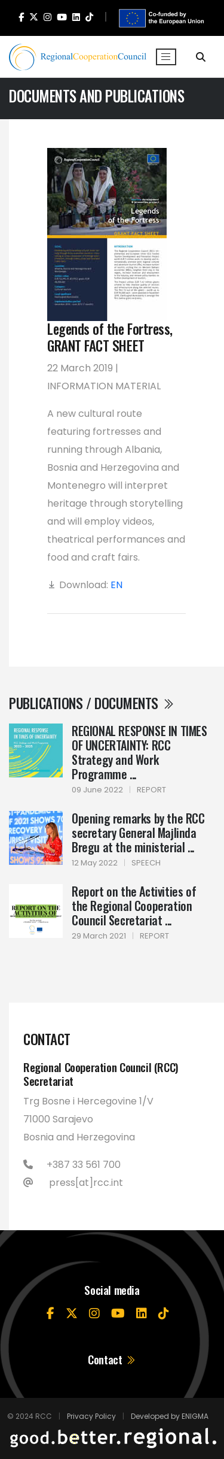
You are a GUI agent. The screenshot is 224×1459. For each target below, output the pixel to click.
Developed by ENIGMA (169, 1416)
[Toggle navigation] (166, 57)
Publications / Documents (92, 703)
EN (116, 585)
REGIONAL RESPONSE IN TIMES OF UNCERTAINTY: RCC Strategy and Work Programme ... (139, 752)
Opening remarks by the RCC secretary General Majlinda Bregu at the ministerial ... (138, 832)
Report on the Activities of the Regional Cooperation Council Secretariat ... (134, 905)
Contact (112, 1359)
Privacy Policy (91, 1416)
